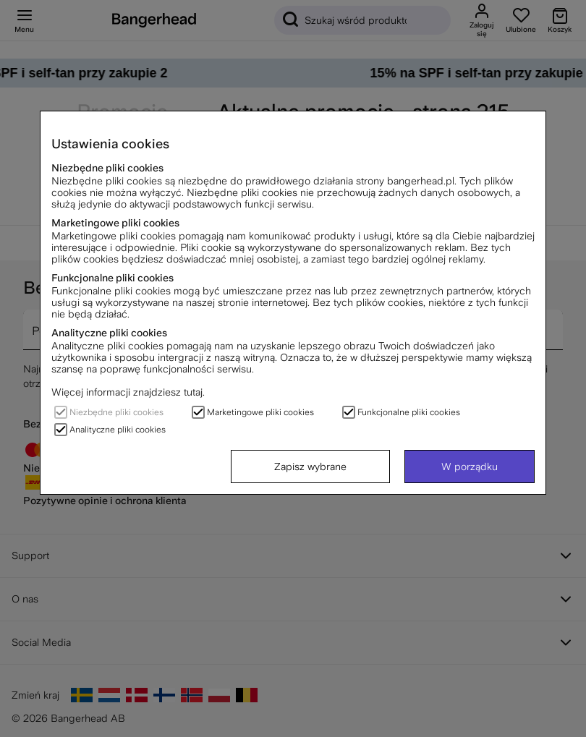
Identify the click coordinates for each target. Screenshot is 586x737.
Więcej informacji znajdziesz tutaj (127, 392)
